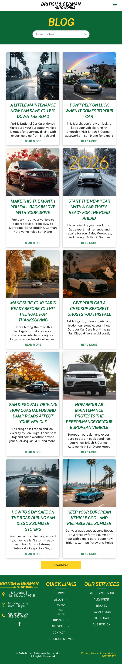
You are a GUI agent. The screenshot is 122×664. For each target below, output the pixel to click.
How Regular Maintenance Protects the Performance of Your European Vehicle (89, 416)
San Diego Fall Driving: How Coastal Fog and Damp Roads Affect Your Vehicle (33, 413)
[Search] (61, 34)
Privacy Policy (89, 653)
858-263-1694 (17, 616)
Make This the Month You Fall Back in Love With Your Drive (33, 207)
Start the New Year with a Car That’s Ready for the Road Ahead (89, 210)
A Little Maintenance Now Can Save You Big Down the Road (33, 111)
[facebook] (19, 624)
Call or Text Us (18, 613)
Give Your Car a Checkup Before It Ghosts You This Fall (89, 309)
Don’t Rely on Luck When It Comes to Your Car (89, 111)
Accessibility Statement (108, 654)
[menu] (115, 6)
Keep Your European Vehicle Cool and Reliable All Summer (89, 518)
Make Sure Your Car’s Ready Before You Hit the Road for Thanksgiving (33, 311)
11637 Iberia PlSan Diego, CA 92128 (22, 594)
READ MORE (33, 141)
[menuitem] (61, 593)
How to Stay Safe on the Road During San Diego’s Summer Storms (33, 521)
